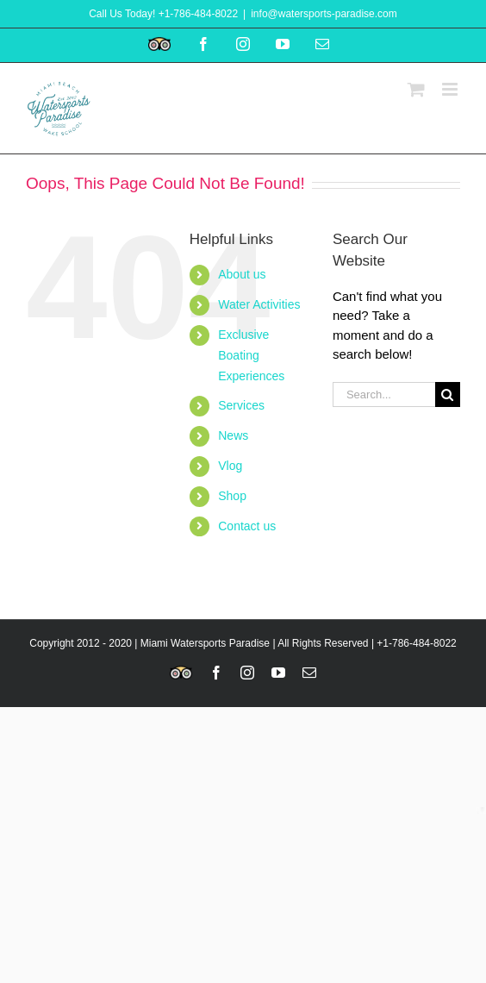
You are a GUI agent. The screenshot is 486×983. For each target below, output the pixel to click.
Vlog (230, 466)
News (233, 435)
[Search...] (384, 394)
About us (241, 274)
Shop (232, 496)
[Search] (447, 394)
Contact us (247, 526)
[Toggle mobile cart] (416, 89)
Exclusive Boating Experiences (251, 355)
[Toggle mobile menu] (451, 89)
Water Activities (259, 304)
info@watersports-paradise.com (324, 14)
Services (241, 405)
